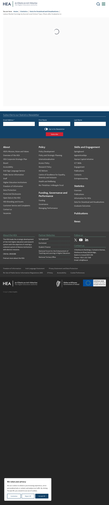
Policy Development (47, 151)
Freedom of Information (13, 186)
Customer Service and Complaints (16, 205)
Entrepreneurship (81, 178)
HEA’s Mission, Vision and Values (16, 151)
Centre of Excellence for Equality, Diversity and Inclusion (52, 176)
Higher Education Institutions (15, 182)
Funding (42, 200)
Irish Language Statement (35, 268)
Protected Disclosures (12, 194)
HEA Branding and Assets (13, 201)
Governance (43, 204)
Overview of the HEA (11, 155)
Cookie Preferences (78, 273)
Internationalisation (46, 159)
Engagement (79, 167)
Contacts (77, 174)
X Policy (50, 273)
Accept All (42, 496)
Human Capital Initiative (83, 159)
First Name (43, 120)
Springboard (79, 151)
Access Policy (44, 163)
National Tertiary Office (47, 257)
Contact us (7, 209)
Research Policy (45, 167)
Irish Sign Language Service (14, 171)
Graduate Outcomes (82, 206)
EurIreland (42, 243)
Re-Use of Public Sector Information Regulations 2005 (23, 273)
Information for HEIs (82, 198)
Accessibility (8, 167)
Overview (78, 190)
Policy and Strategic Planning (50, 155)
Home (16, 11)
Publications (79, 171)
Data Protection (9, 190)
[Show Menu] (103, 4)
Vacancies (7, 213)
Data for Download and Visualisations (44, 11)
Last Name (78, 120)
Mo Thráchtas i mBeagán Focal (51, 185)
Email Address (9, 120)
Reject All (28, 496)
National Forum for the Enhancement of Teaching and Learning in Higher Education (54, 252)
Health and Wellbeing (47, 181)
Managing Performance (48, 208)
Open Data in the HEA (12, 198)
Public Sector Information (13, 174)
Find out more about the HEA (13, 258)
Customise (14, 496)
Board (5, 163)
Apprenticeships (80, 155)
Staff (5, 178)
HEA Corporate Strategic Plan (15, 159)
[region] (27, 489)
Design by (10, 292)
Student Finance (45, 247)
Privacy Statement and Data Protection (63, 268)
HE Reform (43, 171)
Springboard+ (44, 239)
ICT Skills (77, 163)
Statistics (24, 11)
